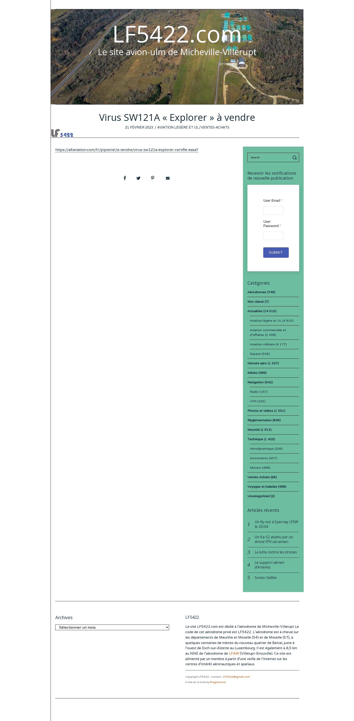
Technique (255, 439)
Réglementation (259, 420)
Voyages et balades (262, 487)
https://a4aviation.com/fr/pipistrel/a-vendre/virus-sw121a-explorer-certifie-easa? (126, 149)
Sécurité (253, 430)
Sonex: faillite (266, 577)
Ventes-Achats (215, 127)
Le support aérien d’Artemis (269, 565)
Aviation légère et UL (178, 127)
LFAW (234, 653)
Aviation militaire (262, 344)
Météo (252, 373)
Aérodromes (256, 292)
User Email (272, 200)
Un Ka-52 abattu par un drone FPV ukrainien (274, 539)
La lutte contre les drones (276, 552)
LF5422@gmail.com (236, 676)
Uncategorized (258, 496)
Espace (255, 354)
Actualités (254, 311)
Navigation (255, 382)
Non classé (255, 302)
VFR (253, 401)
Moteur (255, 468)
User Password (272, 223)
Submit (276, 252)
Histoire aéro (257, 363)
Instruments (259, 458)
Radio (254, 392)
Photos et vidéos (260, 411)
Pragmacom (218, 682)
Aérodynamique (262, 449)
